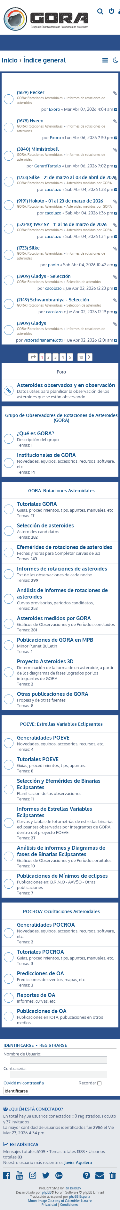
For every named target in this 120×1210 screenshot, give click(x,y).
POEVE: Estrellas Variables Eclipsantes (61, 724)
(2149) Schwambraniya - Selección (53, 299)
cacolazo (53, 189)
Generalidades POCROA (46, 925)
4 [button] (62, 357)
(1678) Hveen (30, 120)
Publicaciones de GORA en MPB (55, 640)
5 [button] (70, 357)
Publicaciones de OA (42, 1011)
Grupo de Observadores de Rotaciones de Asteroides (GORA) (61, 417)
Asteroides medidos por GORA (89, 183)
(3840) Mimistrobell (38, 149)
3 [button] (55, 357)
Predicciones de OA (40, 973)
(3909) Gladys (31, 323)
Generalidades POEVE (43, 737)
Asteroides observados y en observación (66, 385)
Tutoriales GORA (37, 504)
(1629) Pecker (30, 92)
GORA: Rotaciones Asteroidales (40, 98)
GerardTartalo (47, 165)
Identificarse (19, 1045)
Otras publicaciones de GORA (52, 694)
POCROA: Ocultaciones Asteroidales (61, 911)
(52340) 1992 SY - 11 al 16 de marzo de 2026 (62, 224)
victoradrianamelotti (43, 340)
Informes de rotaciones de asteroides (62, 568)
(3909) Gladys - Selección (44, 276)
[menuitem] (101, 11)
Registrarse (53, 1045)
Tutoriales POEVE (38, 759)
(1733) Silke (28, 248)
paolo (53, 264)
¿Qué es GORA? (35, 433)
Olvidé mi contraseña (24, 1082)
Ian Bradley (73, 1188)
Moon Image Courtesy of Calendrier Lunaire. (60, 1201)
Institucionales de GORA (46, 455)
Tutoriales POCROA (40, 952)
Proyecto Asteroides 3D (45, 661)
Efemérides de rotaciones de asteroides (64, 547)
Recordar (90, 1082)
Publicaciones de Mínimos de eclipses (62, 876)
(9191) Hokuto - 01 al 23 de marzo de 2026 (60, 200)
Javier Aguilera (78, 1162)
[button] (33, 357)
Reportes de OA (36, 995)
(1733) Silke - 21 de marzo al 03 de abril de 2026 (66, 177)
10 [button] (81, 357)
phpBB (46, 1192)
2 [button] (48, 357)
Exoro (54, 109)
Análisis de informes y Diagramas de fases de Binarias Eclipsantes (61, 851)
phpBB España (79, 1196)
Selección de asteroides (84, 282)
